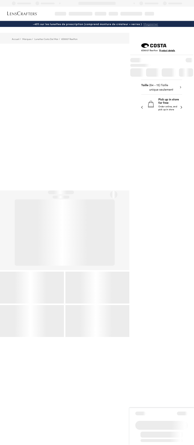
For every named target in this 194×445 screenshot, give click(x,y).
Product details (167, 50)
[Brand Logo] (153, 47)
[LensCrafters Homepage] (22, 13)
